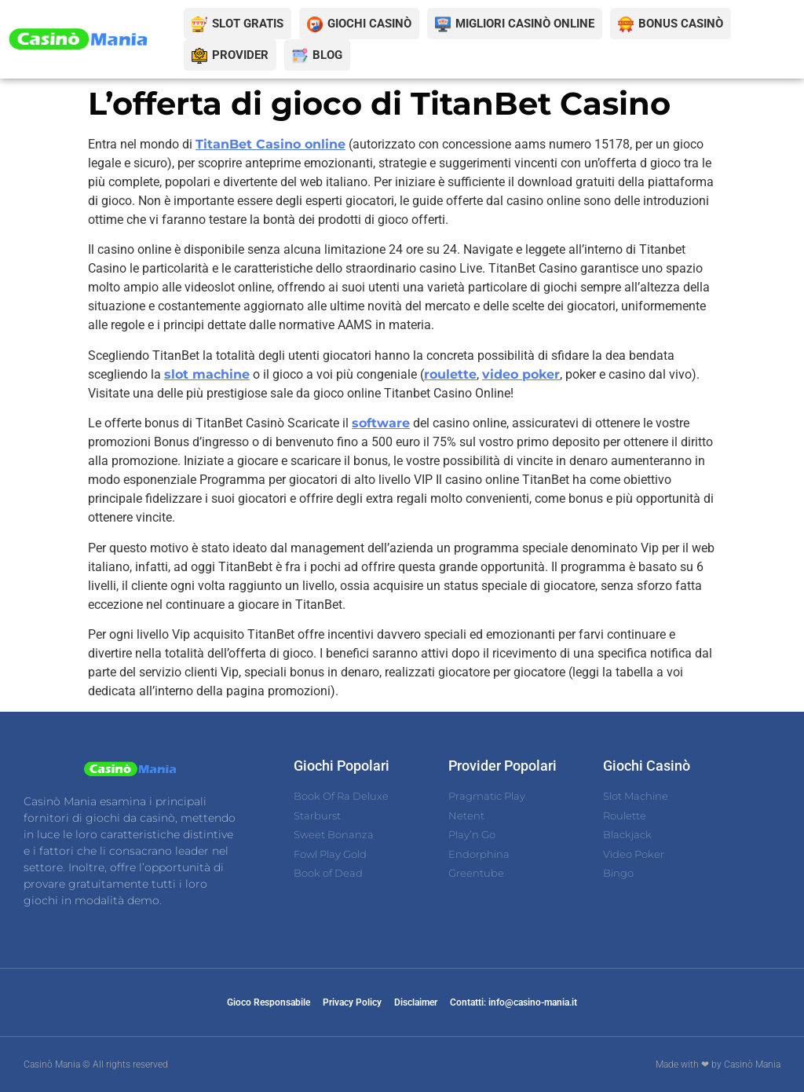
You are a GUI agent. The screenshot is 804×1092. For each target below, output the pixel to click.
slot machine (207, 374)
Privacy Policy (352, 1002)
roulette (450, 374)
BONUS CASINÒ (680, 23)
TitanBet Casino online (270, 144)
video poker (521, 374)
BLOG (327, 55)
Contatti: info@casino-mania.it (513, 1002)
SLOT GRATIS (247, 23)
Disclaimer (415, 1002)
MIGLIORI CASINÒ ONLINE (524, 23)
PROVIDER (240, 55)
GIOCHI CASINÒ (369, 23)
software (381, 423)
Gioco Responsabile (268, 1002)
